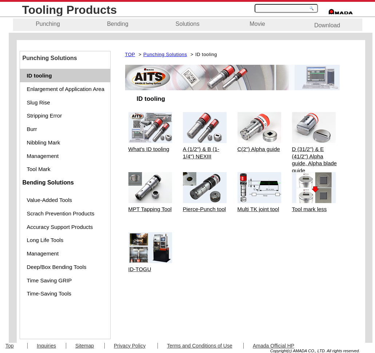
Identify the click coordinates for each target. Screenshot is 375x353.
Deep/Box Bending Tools (57, 267)
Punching (48, 24)
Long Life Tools (45, 240)
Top (9, 346)
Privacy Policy (129, 346)
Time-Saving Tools (49, 293)
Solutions (188, 24)
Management (43, 156)
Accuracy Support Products (60, 227)
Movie (257, 24)
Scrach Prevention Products (61, 213)
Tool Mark (39, 169)
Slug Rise (38, 102)
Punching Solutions (165, 54)
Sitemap (84, 346)
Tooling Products (69, 9)
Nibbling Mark (43, 142)
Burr (32, 129)
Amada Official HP (273, 346)
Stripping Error (44, 115)
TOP (130, 54)
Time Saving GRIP (49, 280)
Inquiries (46, 346)
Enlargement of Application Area (65, 89)
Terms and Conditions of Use (199, 346)
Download (327, 25)
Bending (117, 24)
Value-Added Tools (49, 200)
